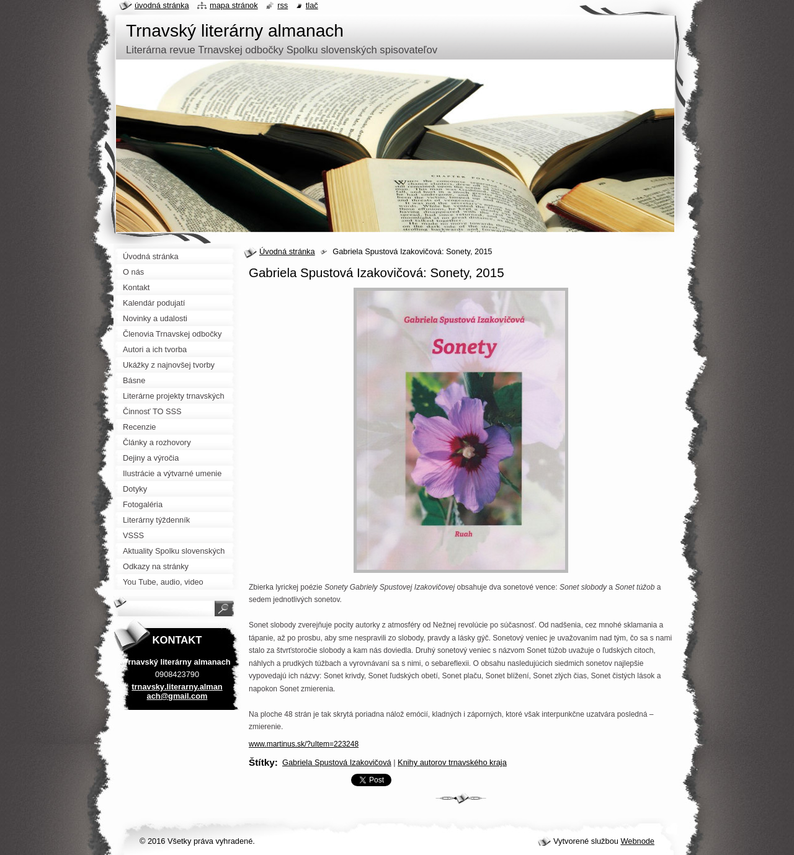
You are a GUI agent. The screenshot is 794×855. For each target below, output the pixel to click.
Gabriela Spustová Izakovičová (336, 762)
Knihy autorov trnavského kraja (452, 762)
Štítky (262, 762)
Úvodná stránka (287, 251)
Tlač (312, 5)
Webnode (637, 841)
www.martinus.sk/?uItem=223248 (304, 744)
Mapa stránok (234, 5)
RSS (282, 5)
